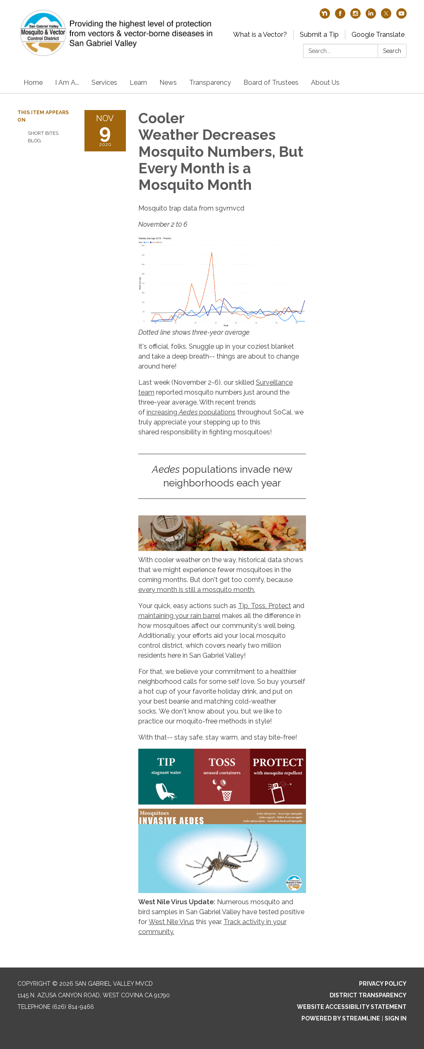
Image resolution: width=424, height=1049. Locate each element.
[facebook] (340, 16)
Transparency (210, 82)
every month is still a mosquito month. (196, 590)
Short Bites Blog (43, 137)
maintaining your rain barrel (179, 616)
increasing (163, 412)
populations (217, 412)
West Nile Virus (171, 922)
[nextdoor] (325, 16)
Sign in (396, 1018)
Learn (138, 82)
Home (33, 82)
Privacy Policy (383, 983)
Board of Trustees (271, 82)
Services (104, 82)
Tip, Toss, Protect (264, 606)
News (168, 82)
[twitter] (386, 16)
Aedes (188, 412)
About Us (325, 82)
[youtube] (401, 16)
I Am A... (67, 82)
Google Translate (378, 34)
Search (392, 51)
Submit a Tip (319, 34)
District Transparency (368, 995)
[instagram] (355, 16)
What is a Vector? (260, 34)
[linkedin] (371, 16)
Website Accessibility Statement (352, 1006)
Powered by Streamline (340, 1018)
